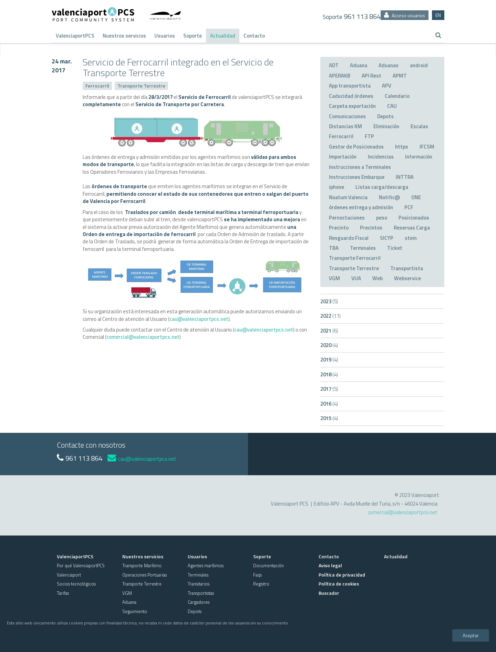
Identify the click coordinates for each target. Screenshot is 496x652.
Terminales (363, 248)
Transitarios (198, 583)
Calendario (397, 96)
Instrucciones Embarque (356, 177)
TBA (334, 248)
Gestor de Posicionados (356, 147)
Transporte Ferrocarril (355, 258)
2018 (329, 374)
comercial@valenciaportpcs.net (142, 337)
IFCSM (427, 147)
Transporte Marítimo (142, 565)
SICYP (386, 238)
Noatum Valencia (348, 197)
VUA (356, 278)
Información (418, 157)
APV (386, 86)
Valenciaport (69, 574)
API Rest (371, 76)
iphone (336, 187)
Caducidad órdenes (351, 96)
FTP (369, 136)
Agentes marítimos (206, 565)
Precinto (339, 228)
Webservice (407, 278)
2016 (329, 404)
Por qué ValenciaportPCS (81, 565)
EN (438, 15)
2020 (329, 345)
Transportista (406, 268)
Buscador (329, 593)
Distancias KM (345, 126)
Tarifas (63, 593)
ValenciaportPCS (75, 36)
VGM (334, 278)
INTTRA (405, 177)
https (401, 147)
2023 (329, 301)
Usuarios (164, 36)
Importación (342, 157)
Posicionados (414, 218)
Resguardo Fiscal (349, 238)
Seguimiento (134, 611)
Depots (385, 116)
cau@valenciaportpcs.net (198, 319)
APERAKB (339, 76)
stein (411, 238)
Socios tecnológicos (76, 583)
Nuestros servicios (124, 36)
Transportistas (201, 593)
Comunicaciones (347, 116)
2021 (329, 331)
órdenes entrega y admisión (361, 207)
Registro (261, 583)
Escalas (419, 126)
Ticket (394, 248)
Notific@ (389, 197)
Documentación (268, 565)
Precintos (371, 228)
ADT (334, 65)
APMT (400, 76)
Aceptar (471, 635)
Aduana (358, 65)
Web (377, 278)
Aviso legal (330, 565)
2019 (329, 360)
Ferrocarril (97, 85)
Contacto (254, 36)
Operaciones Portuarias (144, 574)
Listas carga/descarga (381, 187)
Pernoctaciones (347, 218)
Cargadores (198, 602)
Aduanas (389, 65)
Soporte (192, 36)
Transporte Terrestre (141, 85)
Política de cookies (339, 583)
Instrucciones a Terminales (360, 167)
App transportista (350, 86)
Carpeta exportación (352, 106)
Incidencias (381, 157)
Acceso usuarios (404, 15)
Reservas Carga (412, 228)
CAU (392, 106)
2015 (329, 418)
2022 (330, 316)
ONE (416, 197)
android (419, 65)
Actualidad (222, 36)
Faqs (257, 574)
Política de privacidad (342, 574)
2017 (329, 389)
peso (381, 218)
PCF (408, 207)
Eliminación (386, 126)
